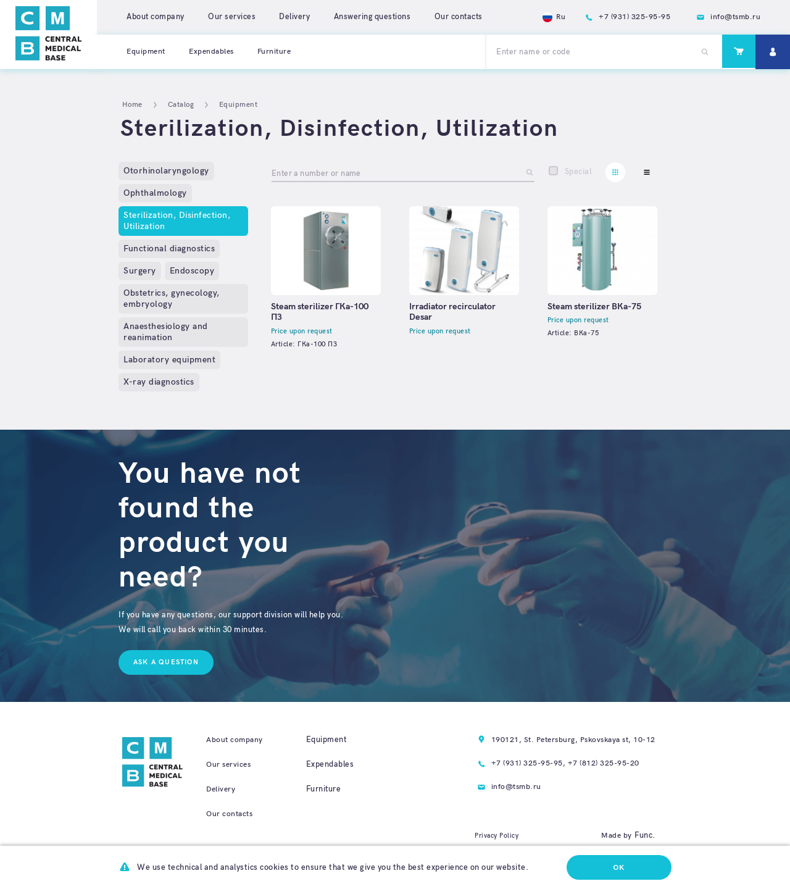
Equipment (147, 51)
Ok (619, 867)
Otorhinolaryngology (166, 170)
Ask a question (166, 662)
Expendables (215, 51)
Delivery (294, 17)
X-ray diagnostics (158, 382)
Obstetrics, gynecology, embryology (171, 298)
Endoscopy (192, 270)
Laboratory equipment (169, 359)
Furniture (279, 51)
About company (156, 17)
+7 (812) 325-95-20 (599, 764)
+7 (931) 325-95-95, (523, 764)
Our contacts (458, 17)
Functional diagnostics (169, 248)
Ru (549, 17)
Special (578, 172)
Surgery (139, 270)
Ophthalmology (155, 193)
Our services (232, 17)
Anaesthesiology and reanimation (165, 332)
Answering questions (372, 17)
